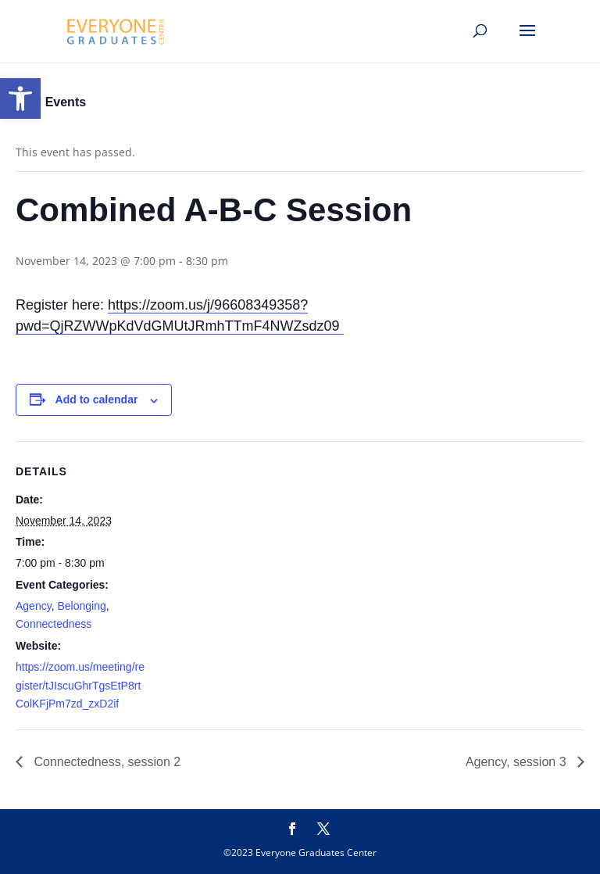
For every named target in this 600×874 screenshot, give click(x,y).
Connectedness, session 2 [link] (105, 761)
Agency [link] (34, 606)
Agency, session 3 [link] (518, 761)
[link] (20, 98)
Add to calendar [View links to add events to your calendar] (96, 399)
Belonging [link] (81, 606)
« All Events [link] (51, 102)
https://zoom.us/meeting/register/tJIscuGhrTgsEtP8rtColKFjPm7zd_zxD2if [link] (80, 686)
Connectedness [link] (53, 624)
